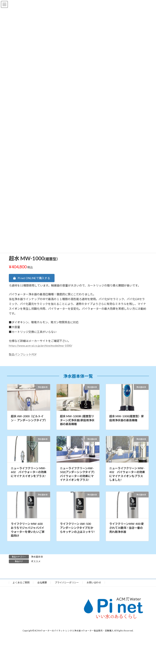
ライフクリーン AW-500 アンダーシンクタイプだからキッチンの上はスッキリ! (77, 527)
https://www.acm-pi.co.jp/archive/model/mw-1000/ (40, 345)
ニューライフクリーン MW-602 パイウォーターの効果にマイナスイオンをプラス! (29, 472)
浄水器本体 (37, 556)
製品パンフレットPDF (23, 354)
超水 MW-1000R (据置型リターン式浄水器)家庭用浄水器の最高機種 (77, 420)
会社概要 (42, 582)
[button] (32, 278)
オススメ (36, 561)
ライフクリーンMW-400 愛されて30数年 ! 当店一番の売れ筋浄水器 (126, 527)
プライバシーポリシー (67, 582)
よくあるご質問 (21, 582)
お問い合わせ (94, 582)
